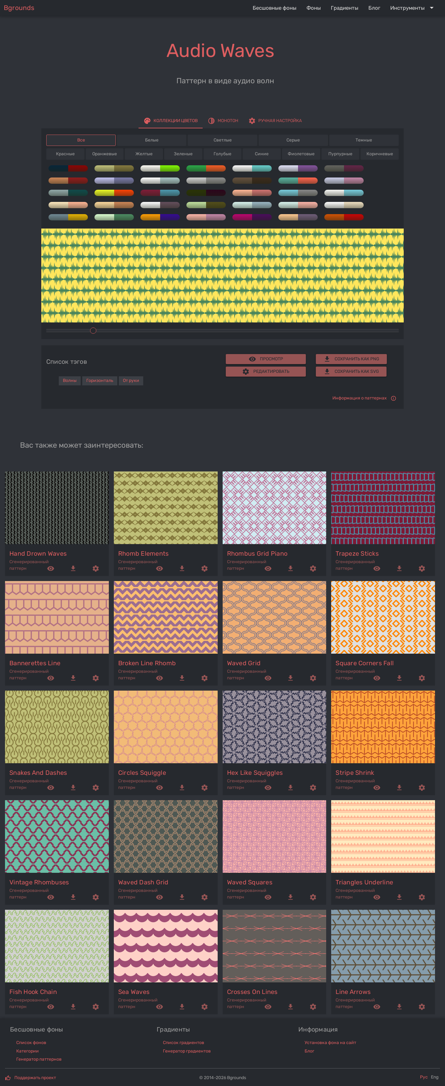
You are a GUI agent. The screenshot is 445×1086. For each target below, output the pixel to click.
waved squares (249, 882)
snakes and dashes (38, 772)
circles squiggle (142, 772)
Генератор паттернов (39, 1059)
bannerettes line (34, 663)
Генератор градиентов (187, 1051)
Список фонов (31, 1042)
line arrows (353, 992)
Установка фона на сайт (330, 1042)
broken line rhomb (147, 663)
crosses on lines (252, 992)
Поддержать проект (35, 1077)
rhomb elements (143, 553)
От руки (131, 380)
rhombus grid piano (257, 553)
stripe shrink (355, 772)
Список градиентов (183, 1042)
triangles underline (364, 882)
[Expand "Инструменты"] (413, 8)
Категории (27, 1051)
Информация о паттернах (359, 398)
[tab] (171, 120)
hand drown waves (38, 553)
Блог (309, 1051)
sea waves (133, 992)
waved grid (244, 663)
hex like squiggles (255, 772)
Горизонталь (99, 380)
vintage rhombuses (39, 882)
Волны (70, 380)
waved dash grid (143, 882)
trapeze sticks (357, 553)
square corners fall (365, 663)
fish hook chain (33, 992)
